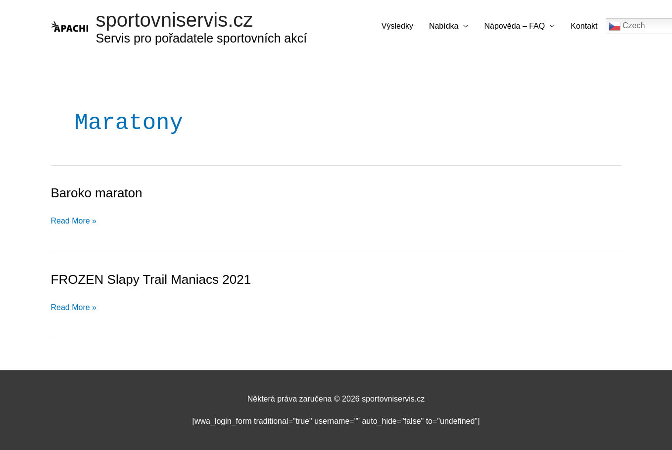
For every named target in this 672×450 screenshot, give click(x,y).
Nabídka (444, 26)
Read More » (74, 221)
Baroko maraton (97, 192)
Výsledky (397, 26)
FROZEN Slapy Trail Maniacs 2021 (151, 279)
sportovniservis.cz (174, 20)
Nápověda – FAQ (514, 26)
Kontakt (584, 26)
